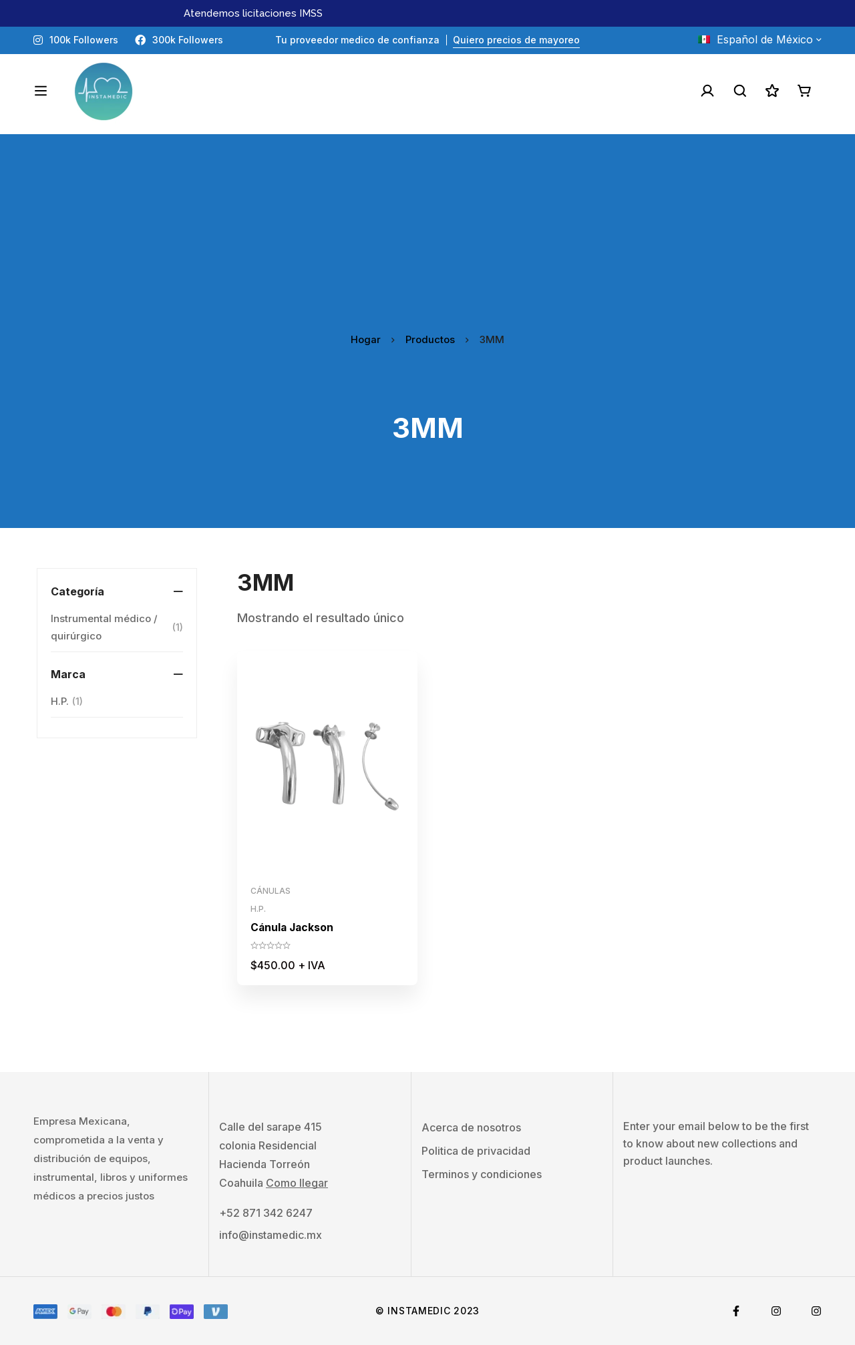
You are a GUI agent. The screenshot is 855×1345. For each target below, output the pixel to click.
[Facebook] (736, 1311)
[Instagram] (776, 1311)
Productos (430, 339)
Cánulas (270, 891)
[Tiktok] (816, 1311)
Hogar (366, 339)
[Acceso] (704, 90)
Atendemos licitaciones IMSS (253, 13)
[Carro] (804, 90)
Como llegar (297, 1182)
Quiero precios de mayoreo (516, 39)
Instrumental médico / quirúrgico (117, 627)
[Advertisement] (427, 227)
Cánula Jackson (293, 927)
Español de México (755, 39)
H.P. (67, 701)
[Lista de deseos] (771, 90)
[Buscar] (737, 90)
